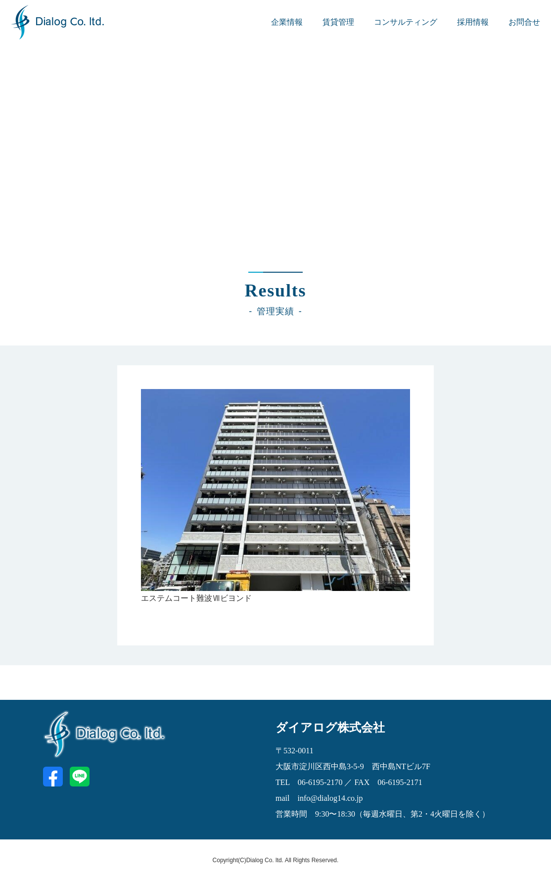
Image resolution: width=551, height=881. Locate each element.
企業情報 (287, 22)
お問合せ (524, 22)
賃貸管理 (338, 22)
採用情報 (473, 22)
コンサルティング (405, 22)
